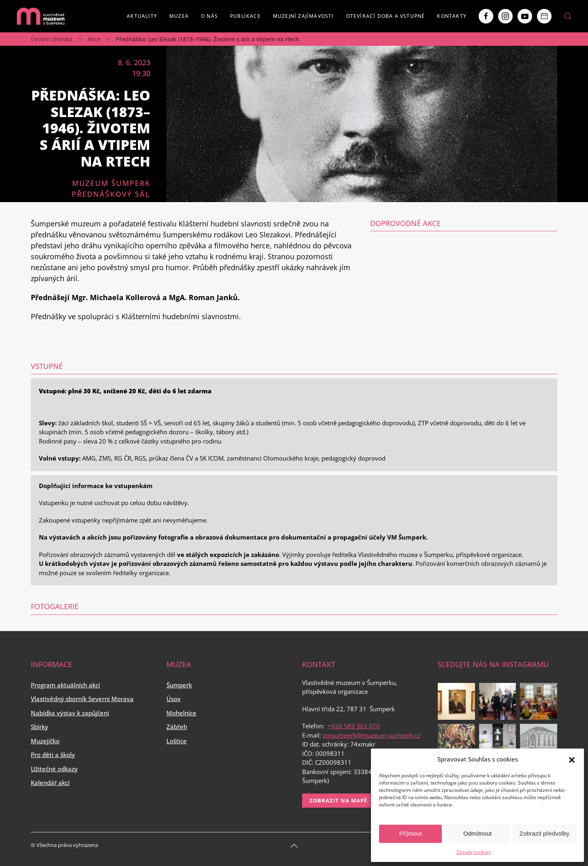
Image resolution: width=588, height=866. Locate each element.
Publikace (245, 16)
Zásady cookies (473, 852)
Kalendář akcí (50, 783)
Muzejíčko (45, 741)
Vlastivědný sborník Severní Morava (82, 699)
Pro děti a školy (53, 755)
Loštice (176, 741)
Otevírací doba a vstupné (385, 16)
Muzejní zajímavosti (303, 16)
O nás (209, 16)
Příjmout (410, 833)
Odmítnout (477, 833)
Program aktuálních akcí (65, 685)
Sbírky (39, 727)
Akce (93, 39)
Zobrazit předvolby (544, 833)
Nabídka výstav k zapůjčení (70, 713)
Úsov (173, 699)
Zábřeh (176, 727)
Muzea (179, 16)
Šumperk (179, 685)
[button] (572, 759)
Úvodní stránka (51, 39)
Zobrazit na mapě (338, 800)
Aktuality (142, 16)
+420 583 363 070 (354, 726)
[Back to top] (294, 846)
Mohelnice (181, 713)
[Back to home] (40, 16)
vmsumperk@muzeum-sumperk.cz (371, 735)
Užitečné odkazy (54, 769)
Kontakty (452, 16)
